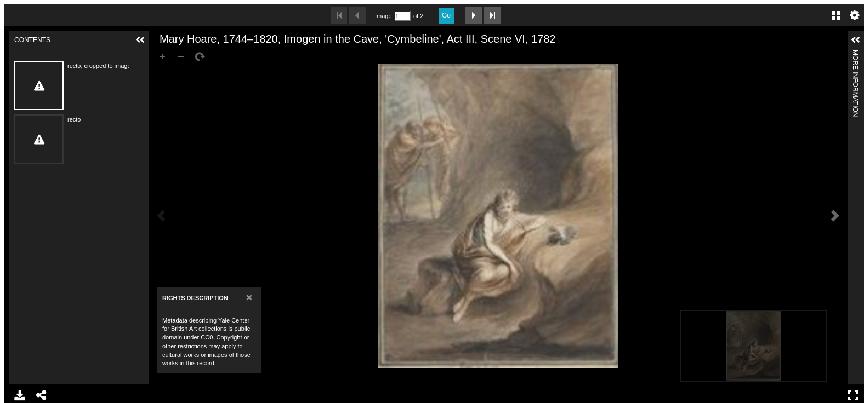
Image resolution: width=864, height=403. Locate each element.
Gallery (836, 15)
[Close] (249, 297)
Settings (854, 15)
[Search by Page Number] (402, 16)
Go (446, 15)
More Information (855, 54)
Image (383, 16)
